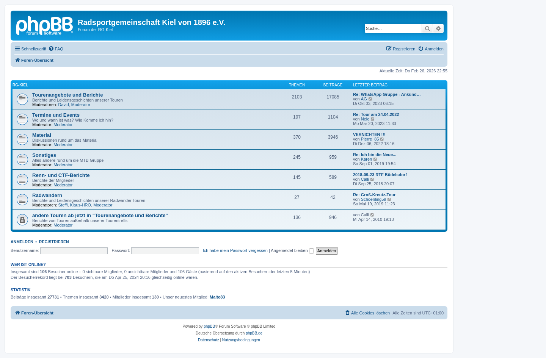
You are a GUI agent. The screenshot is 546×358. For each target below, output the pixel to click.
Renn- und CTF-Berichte (61, 175)
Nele (365, 119)
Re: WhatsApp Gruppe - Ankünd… (387, 94)
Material (41, 135)
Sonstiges (44, 155)
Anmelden (22, 241)
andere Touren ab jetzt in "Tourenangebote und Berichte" (100, 215)
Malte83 (217, 297)
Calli (365, 179)
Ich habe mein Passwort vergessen (235, 250)
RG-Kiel (20, 85)
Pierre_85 (370, 139)
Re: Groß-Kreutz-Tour (374, 194)
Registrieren (54, 241)
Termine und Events (56, 115)
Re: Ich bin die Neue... (374, 154)
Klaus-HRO (80, 205)
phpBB (209, 326)
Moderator (80, 104)
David (63, 104)
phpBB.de (254, 333)
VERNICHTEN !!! (369, 134)
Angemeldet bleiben (292, 250)
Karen (366, 159)
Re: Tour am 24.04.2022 (376, 114)
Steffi (63, 205)
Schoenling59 (373, 199)
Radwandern (47, 195)
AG (364, 99)
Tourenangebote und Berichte (67, 95)
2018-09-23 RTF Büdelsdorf (380, 174)
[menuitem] (55, 48)
